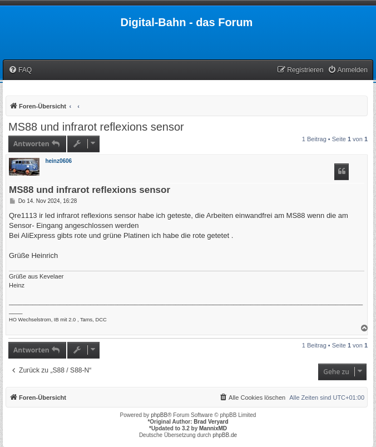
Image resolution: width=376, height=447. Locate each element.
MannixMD (213, 428)
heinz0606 (58, 161)
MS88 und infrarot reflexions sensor (96, 126)
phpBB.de (224, 435)
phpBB (159, 415)
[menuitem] (20, 70)
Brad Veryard (211, 422)
